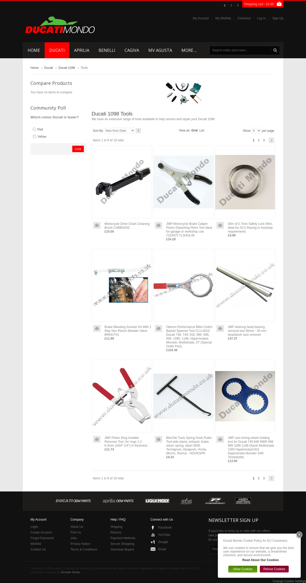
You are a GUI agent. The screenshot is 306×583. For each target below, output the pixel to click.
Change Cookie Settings (289, 581)
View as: (184, 130)
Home (34, 68)
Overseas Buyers (122, 549)
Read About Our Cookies (260, 560)
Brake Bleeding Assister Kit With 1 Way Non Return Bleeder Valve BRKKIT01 (127, 330)
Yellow (41, 136)
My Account (201, 18)
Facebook (165, 527)
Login (34, 527)
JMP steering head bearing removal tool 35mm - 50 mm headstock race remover (247, 330)
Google (163, 542)
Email (162, 549)
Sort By (98, 131)
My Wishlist (223, 18)
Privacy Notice (80, 544)
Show (247, 131)
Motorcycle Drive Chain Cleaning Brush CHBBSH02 (127, 225)
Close (299, 535)
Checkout (244, 18)
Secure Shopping (122, 544)
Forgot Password (42, 538)
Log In (261, 18)
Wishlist (35, 544)
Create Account (41, 532)
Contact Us (38, 549)
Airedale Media (70, 572)
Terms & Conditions (83, 549)
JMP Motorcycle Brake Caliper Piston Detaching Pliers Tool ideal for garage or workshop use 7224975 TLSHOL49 (189, 229)
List (201, 130)
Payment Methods (122, 538)
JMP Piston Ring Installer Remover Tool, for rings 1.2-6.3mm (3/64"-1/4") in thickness (126, 441)
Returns (115, 532)
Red (40, 129)
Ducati (48, 68)
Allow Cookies (242, 569)
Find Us (75, 532)
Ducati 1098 (67, 68)
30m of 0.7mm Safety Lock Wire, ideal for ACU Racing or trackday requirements (250, 227)
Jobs (73, 538)
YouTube (164, 535)
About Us (76, 527)
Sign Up (277, 18)
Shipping (116, 527)
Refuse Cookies (274, 569)
